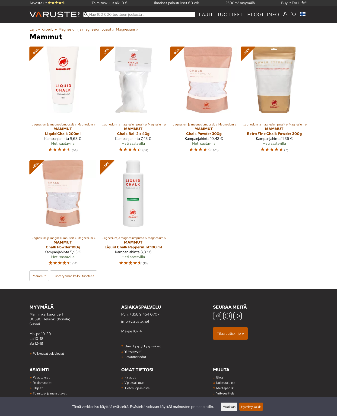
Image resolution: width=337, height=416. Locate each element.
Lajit (206, 14)
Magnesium (127, 29)
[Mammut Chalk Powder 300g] (203, 101)
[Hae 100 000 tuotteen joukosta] (139, 14)
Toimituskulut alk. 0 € (110, 2)
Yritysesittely (225, 393)
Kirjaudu (130, 377)
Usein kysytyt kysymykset (142, 346)
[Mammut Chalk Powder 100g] (62, 215)
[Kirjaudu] (285, 14)
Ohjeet (38, 388)
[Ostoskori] (293, 14)
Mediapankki (225, 388)
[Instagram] (227, 316)
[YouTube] (237, 316)
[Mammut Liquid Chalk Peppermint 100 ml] (133, 215)
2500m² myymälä (240, 2)
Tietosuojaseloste (137, 388)
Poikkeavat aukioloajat (48, 353)
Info (273, 14)
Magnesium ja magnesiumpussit (86, 29)
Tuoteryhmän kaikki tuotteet (73, 276)
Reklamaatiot (42, 382)
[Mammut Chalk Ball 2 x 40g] (133, 101)
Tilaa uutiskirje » (230, 333)
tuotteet (230, 14)
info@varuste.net (135, 321)
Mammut (39, 276)
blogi (255, 14)
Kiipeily (49, 29)
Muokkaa (229, 406)
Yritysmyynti (133, 351)
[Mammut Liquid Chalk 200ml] (62, 101)
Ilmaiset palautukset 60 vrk (176, 2)
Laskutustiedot (135, 356)
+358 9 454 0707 (144, 314)
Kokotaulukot (225, 382)
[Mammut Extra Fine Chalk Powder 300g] (274, 101)
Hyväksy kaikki (251, 406)
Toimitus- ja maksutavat (50, 393)
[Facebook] (217, 316)
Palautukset (41, 377)
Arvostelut (47, 2)
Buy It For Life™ (294, 2)
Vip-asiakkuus (134, 382)
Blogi (219, 377)
